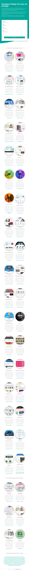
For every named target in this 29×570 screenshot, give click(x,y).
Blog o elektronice (20, 425)
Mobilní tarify (9, 330)
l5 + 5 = (4, 27)
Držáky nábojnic (20, 354)
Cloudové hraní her (9, 448)
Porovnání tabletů (20, 188)
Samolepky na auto (9, 70)
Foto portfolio (19, 330)
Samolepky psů (20, 94)
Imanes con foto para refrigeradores (19, 561)
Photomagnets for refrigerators (18, 562)
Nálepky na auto (9, 501)
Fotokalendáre (19, 548)
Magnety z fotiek (9, 548)
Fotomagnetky (19, 524)
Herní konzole (9, 236)
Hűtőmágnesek (21, 558)
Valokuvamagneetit (17, 557)
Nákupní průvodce (20, 236)
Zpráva (3, 30)
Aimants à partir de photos (19, 556)
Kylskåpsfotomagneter (9, 562)
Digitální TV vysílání (9, 307)
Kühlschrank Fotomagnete (8, 563)
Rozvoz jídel (9, 354)
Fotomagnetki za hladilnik (7, 561)
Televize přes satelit (19, 283)
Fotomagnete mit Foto (9, 556)
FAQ (8, 14)
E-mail (3, 24)
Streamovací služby (20, 378)
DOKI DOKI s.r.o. (18, 569)
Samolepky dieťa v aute (9, 524)
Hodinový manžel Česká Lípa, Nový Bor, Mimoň (20, 473)
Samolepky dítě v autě (9, 94)
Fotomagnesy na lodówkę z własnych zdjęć (15, 564)
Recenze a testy (20, 213)
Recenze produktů (9, 425)
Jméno (3, 21)
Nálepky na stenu (20, 501)
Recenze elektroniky (19, 401)
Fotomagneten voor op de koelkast (18, 559)
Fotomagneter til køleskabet (9, 557)
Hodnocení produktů (20, 448)
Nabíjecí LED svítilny (20, 260)
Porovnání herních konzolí (9, 213)
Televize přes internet (9, 283)
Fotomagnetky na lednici (9, 141)
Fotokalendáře (19, 141)
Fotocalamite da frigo (8, 559)
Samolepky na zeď (20, 70)
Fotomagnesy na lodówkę (8, 560)
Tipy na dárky (9, 260)
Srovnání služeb (9, 378)
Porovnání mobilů (9, 188)
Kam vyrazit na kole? (9, 473)
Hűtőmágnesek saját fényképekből (14, 565)
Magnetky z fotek (20, 117)
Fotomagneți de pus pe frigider (19, 560)
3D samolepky (9, 117)
